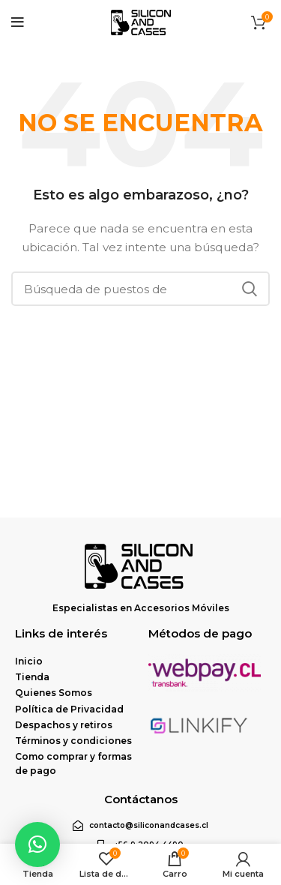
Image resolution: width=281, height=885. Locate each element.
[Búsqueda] (140, 289)
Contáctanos (141, 799)
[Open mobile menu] (17, 23)
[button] (37, 844)
